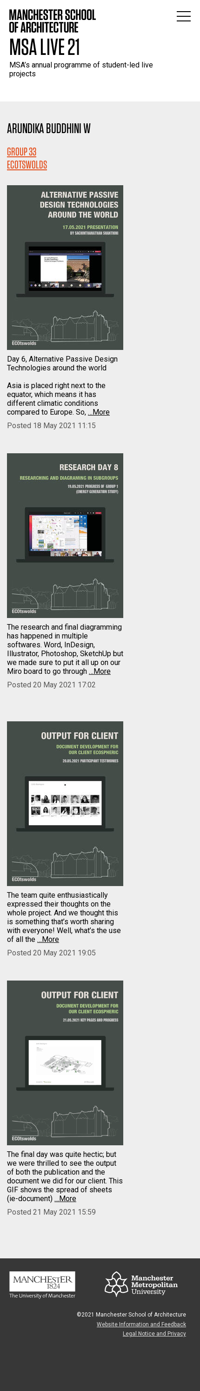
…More (99, 412)
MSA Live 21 (44, 46)
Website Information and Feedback (141, 1324)
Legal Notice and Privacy (154, 1334)
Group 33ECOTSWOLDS (27, 158)
